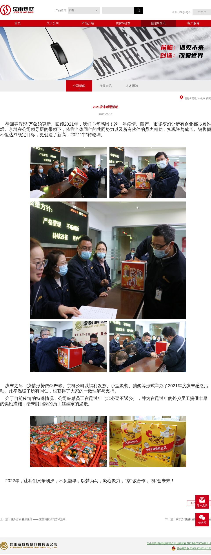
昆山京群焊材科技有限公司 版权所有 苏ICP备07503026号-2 (179, 543)
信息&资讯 (158, 23)
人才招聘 (132, 86)
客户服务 (193, 23)
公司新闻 (79, 86)
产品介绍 (88, 23)
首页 (18, 23)
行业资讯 (105, 86)
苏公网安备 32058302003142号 (194, 548)
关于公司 (53, 23)
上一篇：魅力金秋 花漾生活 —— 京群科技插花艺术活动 (32, 519)
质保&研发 (123, 23)
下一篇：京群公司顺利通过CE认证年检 (188, 519)
